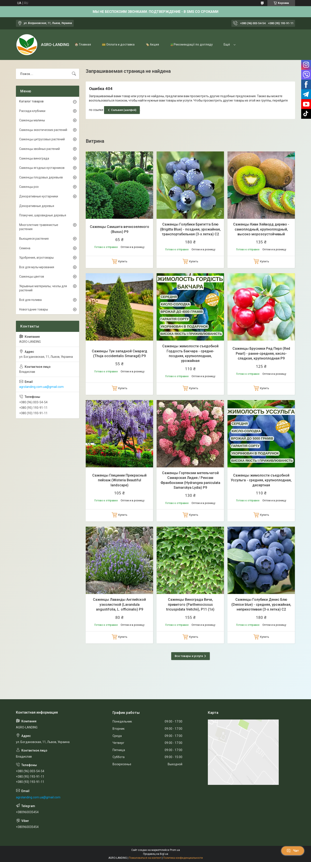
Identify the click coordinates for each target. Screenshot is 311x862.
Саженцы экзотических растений (43, 130)
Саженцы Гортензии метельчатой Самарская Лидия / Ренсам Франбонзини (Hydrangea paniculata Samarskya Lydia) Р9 (190, 480)
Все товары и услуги (189, 656)
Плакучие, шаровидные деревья (42, 215)
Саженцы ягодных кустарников (42, 168)
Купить (122, 261)
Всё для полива (30, 300)
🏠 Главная (83, 44)
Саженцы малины (32, 120)
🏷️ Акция (152, 44)
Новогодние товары (33, 309)
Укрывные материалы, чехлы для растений (43, 288)
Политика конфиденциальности (183, 857)
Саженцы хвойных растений (39, 149)
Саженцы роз (29, 186)
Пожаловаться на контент (145, 857)
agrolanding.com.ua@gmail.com (41, 387)
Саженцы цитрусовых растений (42, 139)
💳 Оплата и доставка (118, 44)
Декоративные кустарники (38, 196)
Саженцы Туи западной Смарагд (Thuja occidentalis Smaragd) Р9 (119, 353)
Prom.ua (175, 850)
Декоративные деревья (36, 206)
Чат (293, 851)
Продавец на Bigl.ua (155, 853)
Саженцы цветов (31, 276)
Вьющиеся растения (34, 238)
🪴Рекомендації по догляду (191, 44)
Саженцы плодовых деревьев (41, 177)
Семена (24, 248)
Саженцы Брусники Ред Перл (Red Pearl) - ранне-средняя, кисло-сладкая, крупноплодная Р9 (261, 353)
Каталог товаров (31, 101)
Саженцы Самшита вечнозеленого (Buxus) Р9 (119, 229)
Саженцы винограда (34, 158)
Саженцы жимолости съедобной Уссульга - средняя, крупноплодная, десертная (261, 480)
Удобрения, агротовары (36, 257)
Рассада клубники (32, 111)
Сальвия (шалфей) (123, 110)
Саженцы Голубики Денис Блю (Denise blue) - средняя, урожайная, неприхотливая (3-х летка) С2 (261, 604)
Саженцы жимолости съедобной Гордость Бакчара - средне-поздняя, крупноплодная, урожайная (190, 353)
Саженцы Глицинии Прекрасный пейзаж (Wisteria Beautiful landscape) (119, 480)
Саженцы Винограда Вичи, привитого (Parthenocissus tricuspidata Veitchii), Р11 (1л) (190, 604)
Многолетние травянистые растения (38, 227)
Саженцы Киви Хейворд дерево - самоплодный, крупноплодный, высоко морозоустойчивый (261, 229)
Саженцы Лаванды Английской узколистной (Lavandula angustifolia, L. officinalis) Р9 (119, 604)
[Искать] (74, 74)
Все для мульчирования (36, 267)
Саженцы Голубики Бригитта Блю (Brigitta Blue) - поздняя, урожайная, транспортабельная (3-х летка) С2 (190, 229)
